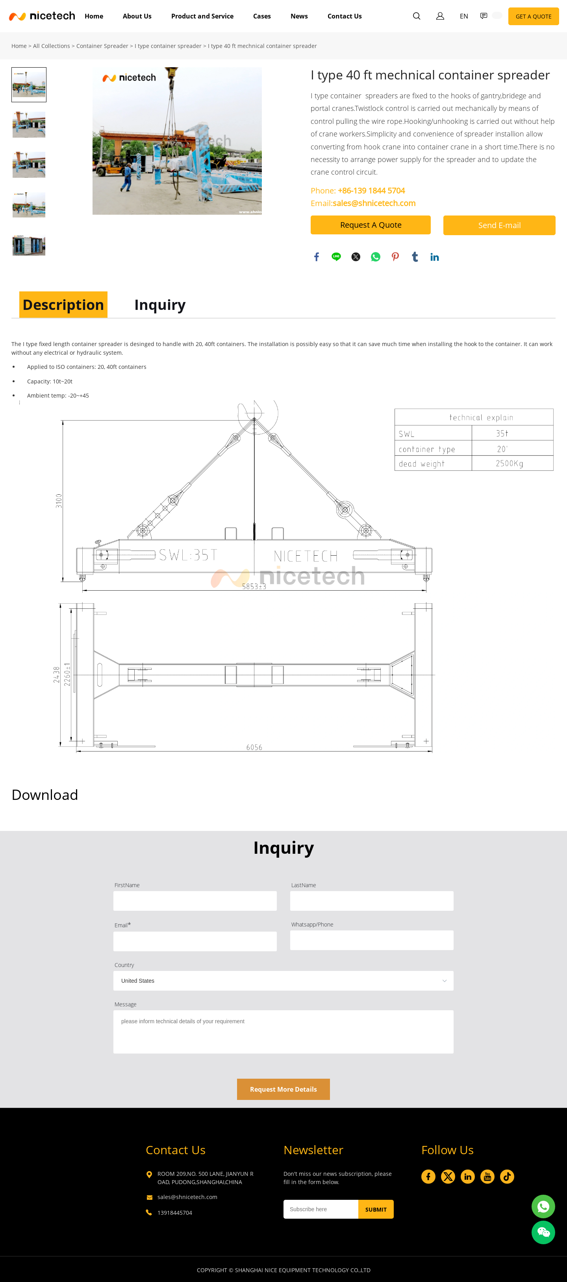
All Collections (51, 44)
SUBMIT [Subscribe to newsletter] (376, 1208)
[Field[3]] (195, 940)
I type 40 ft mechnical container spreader (262, 44)
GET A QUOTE (534, 16)
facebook (316, 255)
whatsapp (376, 255)
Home (94, 16)
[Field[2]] (372, 899)
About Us (137, 16)
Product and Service (202, 16)
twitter (356, 255)
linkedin (435, 255)
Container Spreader (102, 44)
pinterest (395, 255)
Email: (363, 201)
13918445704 (175, 1211)
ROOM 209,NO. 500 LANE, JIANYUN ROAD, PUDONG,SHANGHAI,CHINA (206, 1176)
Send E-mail (499, 223)
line (336, 255)
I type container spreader (168, 44)
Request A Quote (371, 223)
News (299, 16)
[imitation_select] (271, 979)
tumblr (415, 255)
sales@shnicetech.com (187, 1195)
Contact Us (345, 16)
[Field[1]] (195, 899)
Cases (262, 16)
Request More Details (283, 1087)
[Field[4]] (372, 939)
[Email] (321, 1207)
